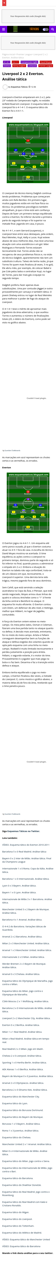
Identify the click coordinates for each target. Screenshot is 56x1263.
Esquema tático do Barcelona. (17, 1178)
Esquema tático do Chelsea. (16, 1137)
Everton (7, 65)
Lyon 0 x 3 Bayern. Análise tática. (19, 885)
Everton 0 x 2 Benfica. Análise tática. (21, 1024)
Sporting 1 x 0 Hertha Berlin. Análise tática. (24, 1062)
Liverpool (32, 65)
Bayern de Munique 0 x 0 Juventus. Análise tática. (27, 1076)
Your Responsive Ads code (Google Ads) (28, 16)
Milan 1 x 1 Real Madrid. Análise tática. (22, 1031)
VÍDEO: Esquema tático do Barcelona (21, 1246)
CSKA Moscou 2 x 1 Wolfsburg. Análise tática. (25, 1001)
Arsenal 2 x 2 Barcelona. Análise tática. (22, 936)
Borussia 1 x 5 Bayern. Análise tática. (21, 1123)
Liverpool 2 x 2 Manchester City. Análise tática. (26, 1018)
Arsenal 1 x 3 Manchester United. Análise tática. (27, 950)
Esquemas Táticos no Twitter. (23, 831)
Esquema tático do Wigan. (15, 1212)
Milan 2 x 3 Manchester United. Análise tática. (26, 943)
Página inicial (8, 54)
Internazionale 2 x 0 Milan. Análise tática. (23, 956)
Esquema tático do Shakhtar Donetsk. (21, 1184)
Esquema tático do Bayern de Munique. (22, 1116)
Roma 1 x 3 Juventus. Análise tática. (20, 1130)
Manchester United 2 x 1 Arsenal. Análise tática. (27, 1144)
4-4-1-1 (15, 62)
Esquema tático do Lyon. (15, 1103)
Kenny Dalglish (19, 65)
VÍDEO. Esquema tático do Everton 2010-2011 (26, 844)
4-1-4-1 (7, 62)
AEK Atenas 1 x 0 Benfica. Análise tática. (22, 1069)
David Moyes (45, 62)
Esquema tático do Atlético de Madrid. (22, 1232)
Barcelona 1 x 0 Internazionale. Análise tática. (25, 878)
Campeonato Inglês (29, 62)
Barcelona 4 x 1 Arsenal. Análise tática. (22, 919)
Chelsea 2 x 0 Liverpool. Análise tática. (22, 1055)
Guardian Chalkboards (12, 450)
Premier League (24, 54)
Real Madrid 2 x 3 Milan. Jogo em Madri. (22, 1048)
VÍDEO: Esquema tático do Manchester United (26, 1239)
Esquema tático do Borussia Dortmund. (22, 1110)
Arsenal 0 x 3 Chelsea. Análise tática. (21, 974)
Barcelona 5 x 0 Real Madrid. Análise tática (24, 851)
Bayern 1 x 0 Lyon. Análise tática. (19, 892)
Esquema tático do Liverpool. (17, 1219)
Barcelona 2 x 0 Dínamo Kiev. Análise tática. (24, 1089)
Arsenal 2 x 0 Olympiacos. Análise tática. (23, 1082)
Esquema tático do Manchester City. (21, 1096)
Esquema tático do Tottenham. (18, 1225)
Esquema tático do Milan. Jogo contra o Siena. (26, 1161)
